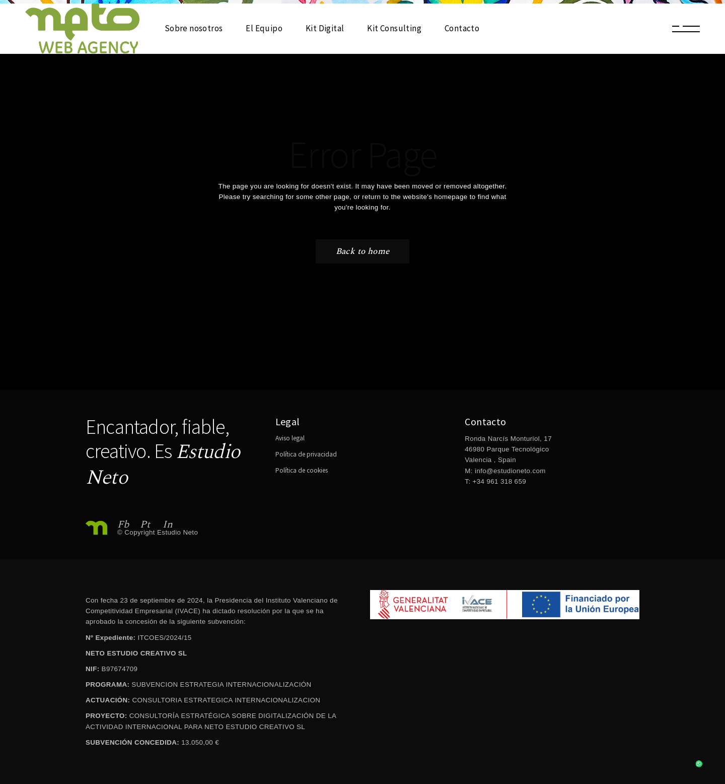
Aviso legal (290, 438)
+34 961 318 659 (498, 481)
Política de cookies (301, 470)
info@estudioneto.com (510, 471)
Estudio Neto (177, 532)
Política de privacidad (306, 454)
